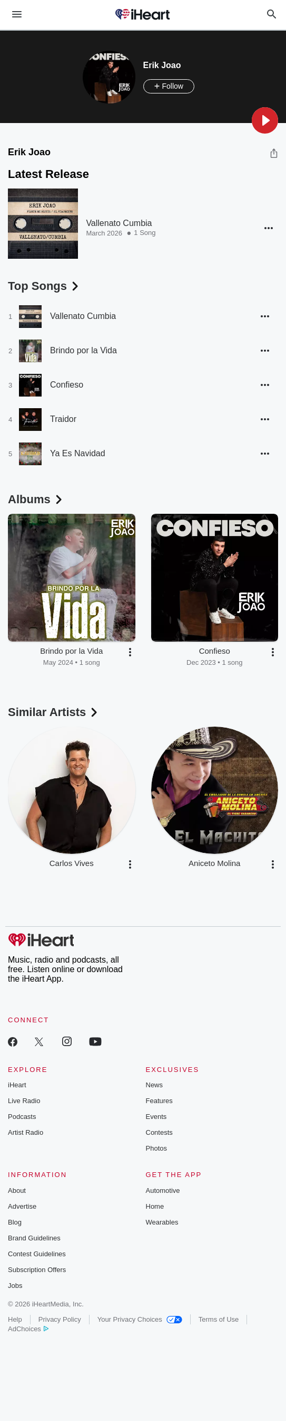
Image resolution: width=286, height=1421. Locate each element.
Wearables (162, 1222)
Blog (15, 1222)
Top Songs (44, 286)
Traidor (63, 419)
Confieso (66, 384)
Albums (36, 499)
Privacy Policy (59, 1319)
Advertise (22, 1206)
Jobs (15, 1286)
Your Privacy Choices (139, 1319)
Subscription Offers (37, 1270)
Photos (156, 1148)
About (17, 1190)
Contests (159, 1132)
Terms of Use (219, 1319)
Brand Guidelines (34, 1238)
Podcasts (22, 1117)
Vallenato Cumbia (119, 223)
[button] (265, 120)
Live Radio (24, 1101)
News (154, 1085)
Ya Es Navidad (77, 453)
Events (156, 1117)
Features (159, 1101)
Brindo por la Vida (83, 350)
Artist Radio (25, 1132)
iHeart (17, 1085)
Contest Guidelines (37, 1254)
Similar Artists (54, 712)
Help (15, 1319)
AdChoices (28, 1329)
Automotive (163, 1190)
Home (155, 1206)
